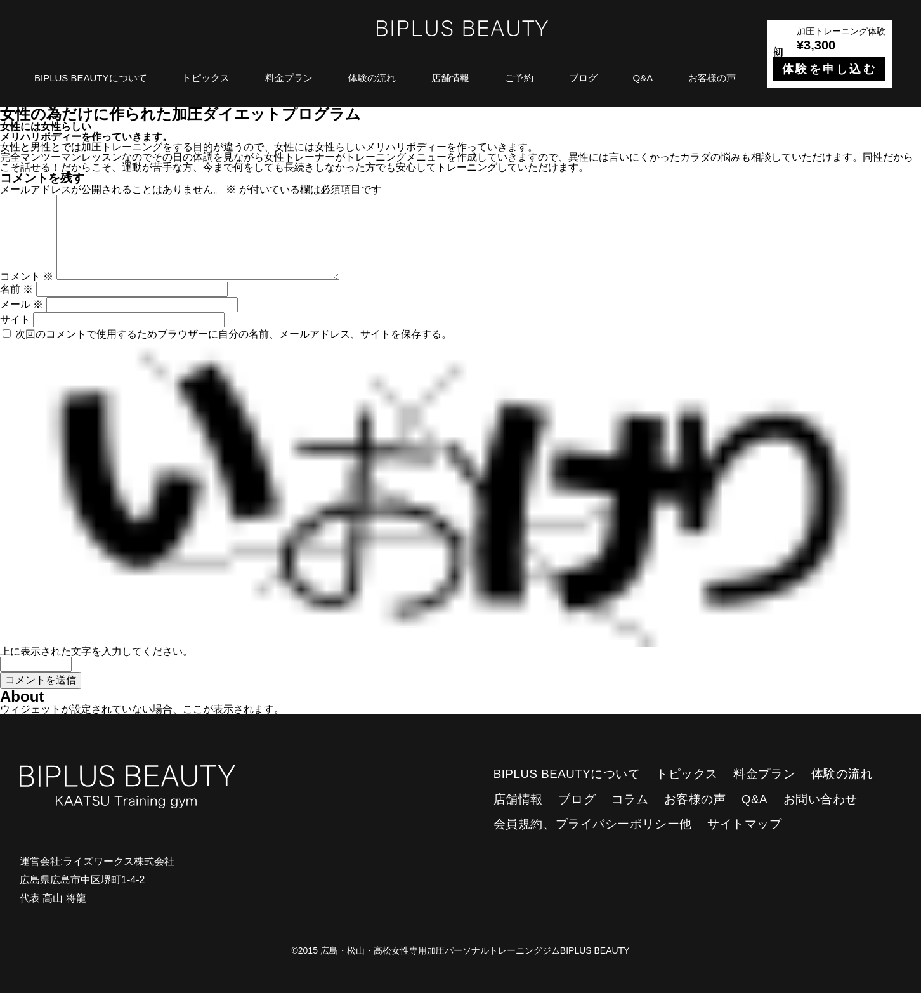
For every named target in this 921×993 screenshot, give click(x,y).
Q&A (643, 77)
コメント (26, 276)
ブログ (583, 77)
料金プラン (289, 77)
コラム (630, 799)
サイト (15, 319)
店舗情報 (450, 77)
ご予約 (519, 77)
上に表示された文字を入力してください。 (96, 651)
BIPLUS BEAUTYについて (90, 77)
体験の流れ (372, 77)
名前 (16, 289)
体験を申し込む (829, 69)
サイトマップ (744, 824)
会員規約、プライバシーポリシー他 (592, 824)
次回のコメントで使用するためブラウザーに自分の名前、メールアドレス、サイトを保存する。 (233, 334)
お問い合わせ (820, 799)
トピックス (206, 77)
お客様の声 (712, 77)
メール (21, 304)
